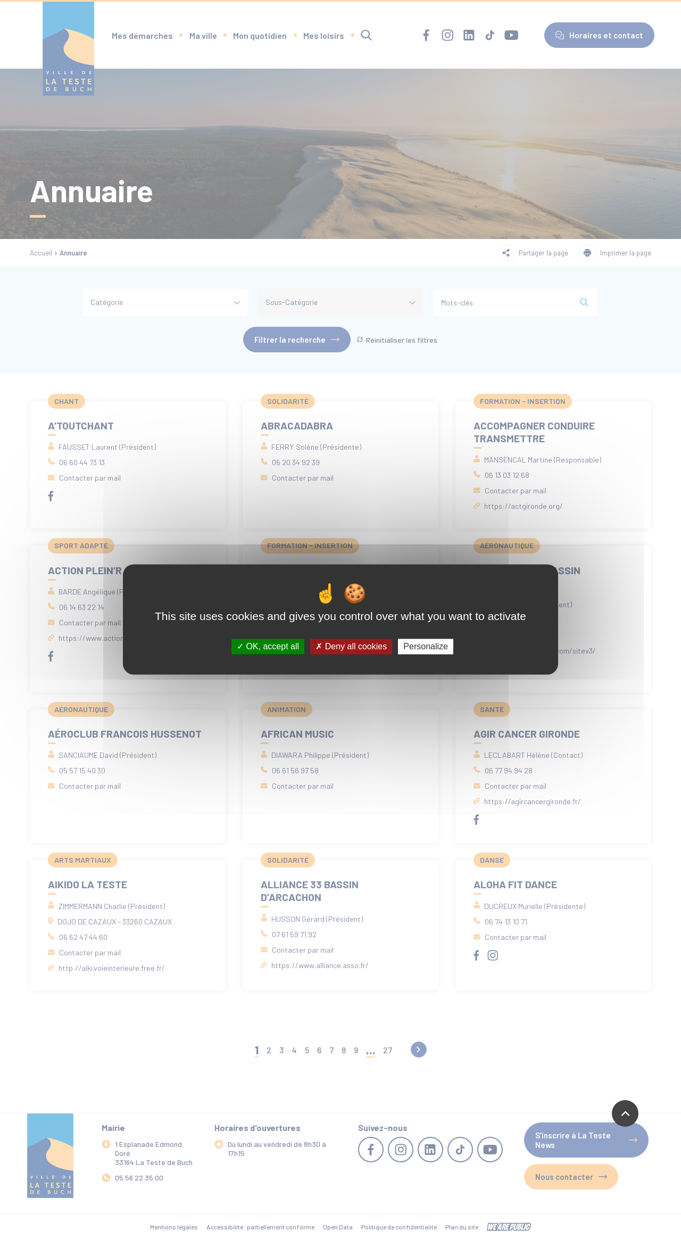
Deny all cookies (351, 646)
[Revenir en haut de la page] (625, 1113)
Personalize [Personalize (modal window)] (425, 646)
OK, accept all (268, 646)
